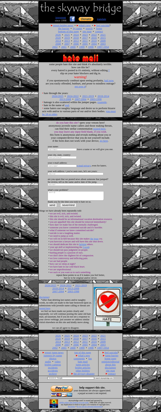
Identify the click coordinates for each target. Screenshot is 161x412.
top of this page (82, 354)
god (67, 105)
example (102, 102)
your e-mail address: (57, 162)
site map (87, 31)
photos (52, 360)
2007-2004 (80, 99)
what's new (85, 25)
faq (90, 360)
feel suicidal (102, 25)
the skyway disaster (84, 375)
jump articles (83, 366)
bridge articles (82, 369)
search (89, 28)
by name (77, 28)
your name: (53, 146)
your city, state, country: (59, 155)
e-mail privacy (84, 165)
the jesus (94, 240)
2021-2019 (88, 96)
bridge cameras (53, 366)
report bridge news (63, 25)
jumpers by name (52, 357)
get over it (80, 86)
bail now (108, 80)
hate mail (83, 363)
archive (53, 375)
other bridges (83, 372)
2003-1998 (96, 99)
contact (99, 31)
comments (79, 360)
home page (110, 360)
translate (101, 19)
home (99, 28)
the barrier (63, 28)
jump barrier (111, 357)
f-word (86, 248)
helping (82, 246)
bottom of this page (68, 31)
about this (110, 366)
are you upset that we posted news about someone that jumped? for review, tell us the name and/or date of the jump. (78, 180)
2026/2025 (57, 96)
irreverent (60, 17)
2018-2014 (103, 96)
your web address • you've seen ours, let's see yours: (72, 171)
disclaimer (44, 298)
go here (104, 140)
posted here (99, 128)
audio (48, 363)
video (57, 363)
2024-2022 (73, 96)
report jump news (54, 354)
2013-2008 (65, 99)
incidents (53, 369)
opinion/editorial (110, 363)
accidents (53, 372)
